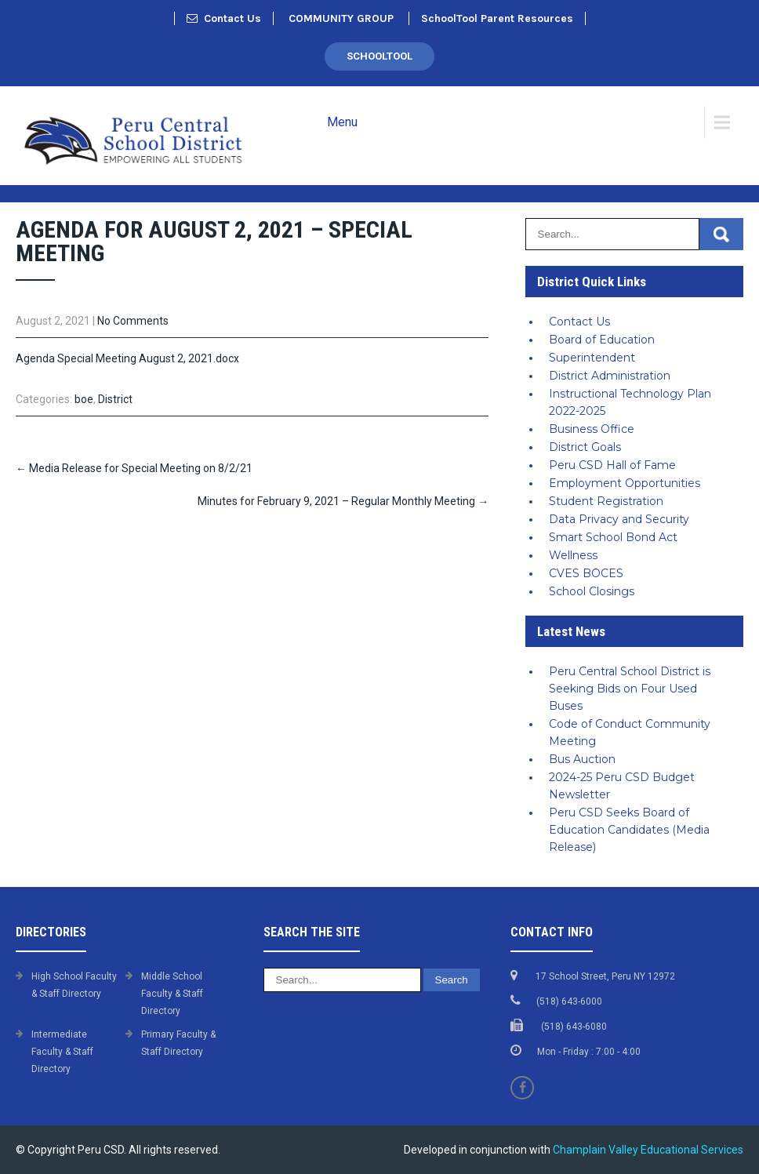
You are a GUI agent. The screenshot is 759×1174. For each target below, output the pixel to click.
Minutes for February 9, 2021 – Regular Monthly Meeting (343, 501)
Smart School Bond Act (613, 537)
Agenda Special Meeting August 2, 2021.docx (127, 358)
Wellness (573, 555)
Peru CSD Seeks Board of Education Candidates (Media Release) (629, 829)
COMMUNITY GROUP (341, 18)
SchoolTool (379, 56)
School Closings (591, 591)
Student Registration (606, 501)
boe (83, 399)
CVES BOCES (586, 573)
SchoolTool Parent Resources (497, 18)
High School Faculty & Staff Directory (74, 985)
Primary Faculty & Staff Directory (178, 1043)
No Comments (133, 320)
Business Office (591, 429)
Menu (342, 121)
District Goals (585, 447)
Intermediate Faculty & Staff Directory (62, 1051)
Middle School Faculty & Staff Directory (172, 993)
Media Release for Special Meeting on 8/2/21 (134, 468)
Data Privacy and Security (619, 519)
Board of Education (602, 340)
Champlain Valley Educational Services (648, 1149)
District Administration (609, 376)
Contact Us (224, 18)
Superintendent (592, 358)
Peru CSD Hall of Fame (612, 465)
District (115, 399)
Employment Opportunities (624, 483)
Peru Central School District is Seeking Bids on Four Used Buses (629, 688)
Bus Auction (582, 759)
